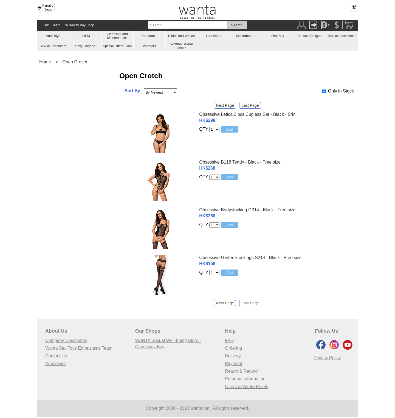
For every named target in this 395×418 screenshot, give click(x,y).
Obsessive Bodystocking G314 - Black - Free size (247, 209)
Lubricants (213, 36)
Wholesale (55, 363)
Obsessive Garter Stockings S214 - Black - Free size (250, 257)
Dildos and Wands (181, 36)
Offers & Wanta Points (246, 386)
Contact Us (56, 356)
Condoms (149, 36)
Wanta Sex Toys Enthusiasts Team (78, 348)
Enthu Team (51, 25)
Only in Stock (341, 91)
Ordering (233, 348)
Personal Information (245, 379)
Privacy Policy (327, 357)
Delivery (233, 356)
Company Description (66, 340)
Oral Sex (277, 36)
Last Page (250, 105)
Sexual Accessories (342, 36)
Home (45, 62)
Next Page (225, 105)
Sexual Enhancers (53, 46)
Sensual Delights (309, 36)
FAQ (229, 340)
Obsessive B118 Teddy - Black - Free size (240, 162)
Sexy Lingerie (85, 46)
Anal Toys (53, 36)
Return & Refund (241, 371)
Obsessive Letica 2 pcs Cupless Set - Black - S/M (247, 114)
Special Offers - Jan (117, 46)
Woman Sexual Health (181, 46)
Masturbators (245, 36)
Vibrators (149, 46)
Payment (233, 363)
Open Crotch (74, 62)
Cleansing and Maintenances (117, 36)
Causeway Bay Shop (79, 25)
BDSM (85, 36)
